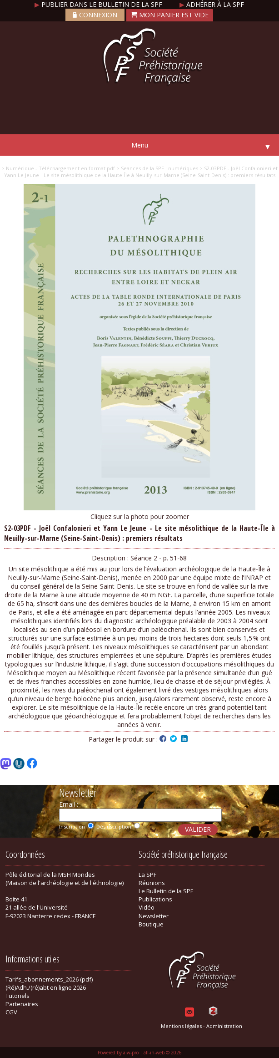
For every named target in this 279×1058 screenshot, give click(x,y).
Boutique (151, 924)
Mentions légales (181, 1025)
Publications (155, 899)
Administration (224, 1025)
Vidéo (146, 907)
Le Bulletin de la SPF (166, 891)
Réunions (152, 883)
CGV (11, 1012)
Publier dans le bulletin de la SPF (99, 4)
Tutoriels (17, 996)
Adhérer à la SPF (211, 4)
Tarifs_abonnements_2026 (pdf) (49, 979)
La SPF (147, 874)
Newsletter (154, 916)
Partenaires (21, 1004)
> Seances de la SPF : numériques (156, 168)
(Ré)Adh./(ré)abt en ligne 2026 (45, 987)
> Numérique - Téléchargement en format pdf (58, 168)
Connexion (95, 14)
